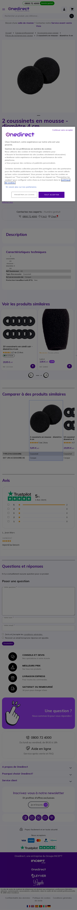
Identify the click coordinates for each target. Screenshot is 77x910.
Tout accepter (51, 195)
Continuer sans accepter (62, 130)
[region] (38, 164)
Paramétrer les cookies (24, 195)
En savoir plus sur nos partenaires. (21, 187)
